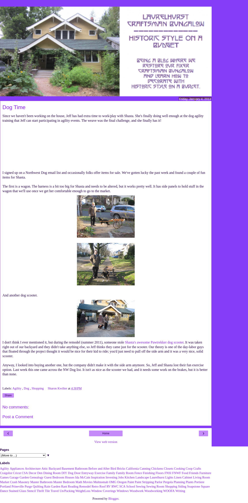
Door (77, 473)
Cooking (179, 468)
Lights (169, 477)
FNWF (176, 473)
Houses (69, 477)
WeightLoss (82, 491)
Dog (27, 388)
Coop (189, 468)
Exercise (100, 473)
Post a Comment (17, 416)
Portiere (199, 482)
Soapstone (193, 486)
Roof (102, 486)
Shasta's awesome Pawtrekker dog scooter (154, 342)
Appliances (17, 468)
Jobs (121, 477)
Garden (24, 477)
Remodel (85, 486)
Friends (194, 473)
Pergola (168, 482)
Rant (64, 486)
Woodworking (153, 491)
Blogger (113, 498)
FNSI (167, 473)
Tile (47, 491)
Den (40, 473)
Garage (14, 477)
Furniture (205, 473)
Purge (28, 486)
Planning (179, 482)
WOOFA (169, 491)
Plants (190, 482)
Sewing (140, 486)
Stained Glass (17, 491)
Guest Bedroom (54, 477)
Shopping (38, 388)
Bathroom (81, 468)
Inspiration (98, 477)
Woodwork (137, 491)
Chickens (157, 468)
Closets (168, 468)
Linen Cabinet (183, 477)
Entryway (88, 473)
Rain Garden (52, 486)
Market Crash (8, 482)
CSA (25, 473)
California (132, 468)
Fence (138, 473)
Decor (32, 473)
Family (110, 473)
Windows (123, 491)
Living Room (201, 477)
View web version (105, 442)
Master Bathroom (41, 482)
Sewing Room (155, 486)
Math (79, 482)
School (130, 486)
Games (4, 477)
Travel (55, 491)
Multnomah (100, 482)
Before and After (99, 468)
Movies (88, 482)
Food (185, 473)
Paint (130, 482)
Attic (44, 468)
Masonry (23, 482)
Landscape (142, 477)
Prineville (17, 486)
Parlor (158, 482)
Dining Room (52, 473)
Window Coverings (103, 491)
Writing (180, 491)
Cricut (17, 473)
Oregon (122, 482)
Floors (160, 473)
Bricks (121, 468)
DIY (64, 473)
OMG (112, 482)
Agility (17, 388)
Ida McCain (82, 477)
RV (108, 486)
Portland (5, 486)
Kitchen (130, 477)
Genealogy (36, 477)
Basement (68, 468)
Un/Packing (67, 491)
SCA (122, 486)
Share (8, 395)
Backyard (55, 468)
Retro (95, 486)
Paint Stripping (144, 482)
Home (105, 433)
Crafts (197, 468)
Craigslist (6, 473)
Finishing (149, 473)
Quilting (38, 486)
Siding (182, 486)
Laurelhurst (157, 477)
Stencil (31, 491)
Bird (113, 468)
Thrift (40, 491)
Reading (73, 486)
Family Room (125, 473)
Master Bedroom (64, 482)
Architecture (33, 468)
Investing (111, 477)
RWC (115, 486)
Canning (145, 468)
